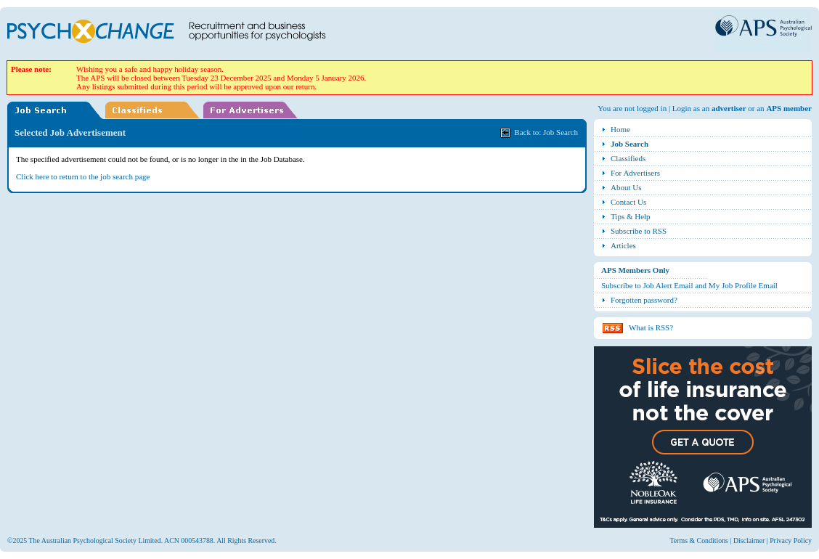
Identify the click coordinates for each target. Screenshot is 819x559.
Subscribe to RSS (639, 231)
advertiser (729, 108)
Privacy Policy (791, 540)
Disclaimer (749, 540)
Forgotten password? (644, 299)
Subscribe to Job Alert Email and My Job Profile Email (689, 285)
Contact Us (628, 201)
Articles (623, 245)
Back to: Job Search (546, 132)
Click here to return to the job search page (83, 176)
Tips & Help (631, 216)
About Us (626, 187)
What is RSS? (651, 327)
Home (620, 129)
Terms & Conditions (698, 540)
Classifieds (628, 158)
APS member (789, 108)
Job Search (629, 143)
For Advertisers (635, 172)
